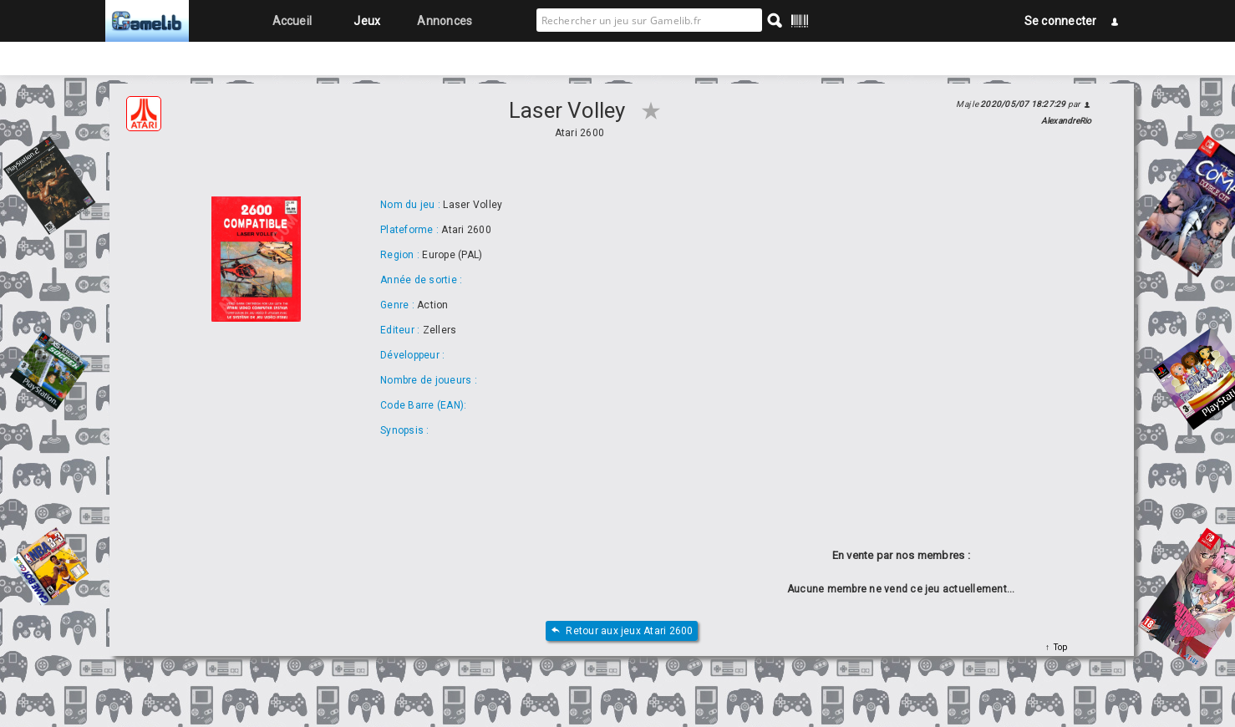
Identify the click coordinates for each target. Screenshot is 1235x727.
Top (1058, 647)
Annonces (444, 21)
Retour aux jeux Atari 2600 (621, 631)
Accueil (292, 21)
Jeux (366, 21)
